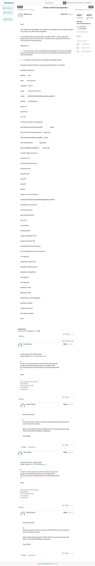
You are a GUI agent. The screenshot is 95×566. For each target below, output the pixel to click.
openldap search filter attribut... (26, 9)
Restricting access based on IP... (84, 9)
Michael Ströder (30, 404)
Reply (21, 336)
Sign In (81, 3)
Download (8, 19)
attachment (32, 447)
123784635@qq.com (40, 356)
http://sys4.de (24, 383)
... (21, 361)
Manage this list (72, 3)
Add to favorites (82, 32)
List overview (7, 8)
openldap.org (9, 3)
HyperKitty (47, 563)
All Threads (8, 12)
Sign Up (88, 3)
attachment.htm (22, 331)
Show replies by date (68, 341)
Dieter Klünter (27, 344)
